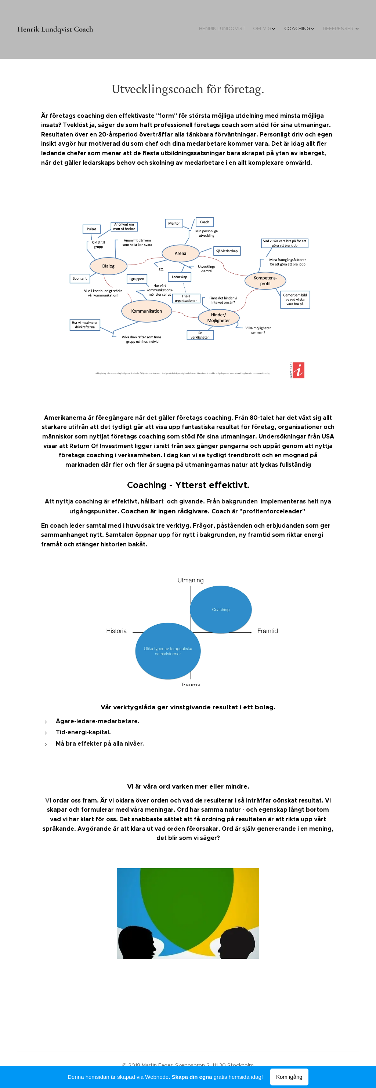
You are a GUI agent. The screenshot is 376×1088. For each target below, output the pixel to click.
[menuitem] (321, 29)
